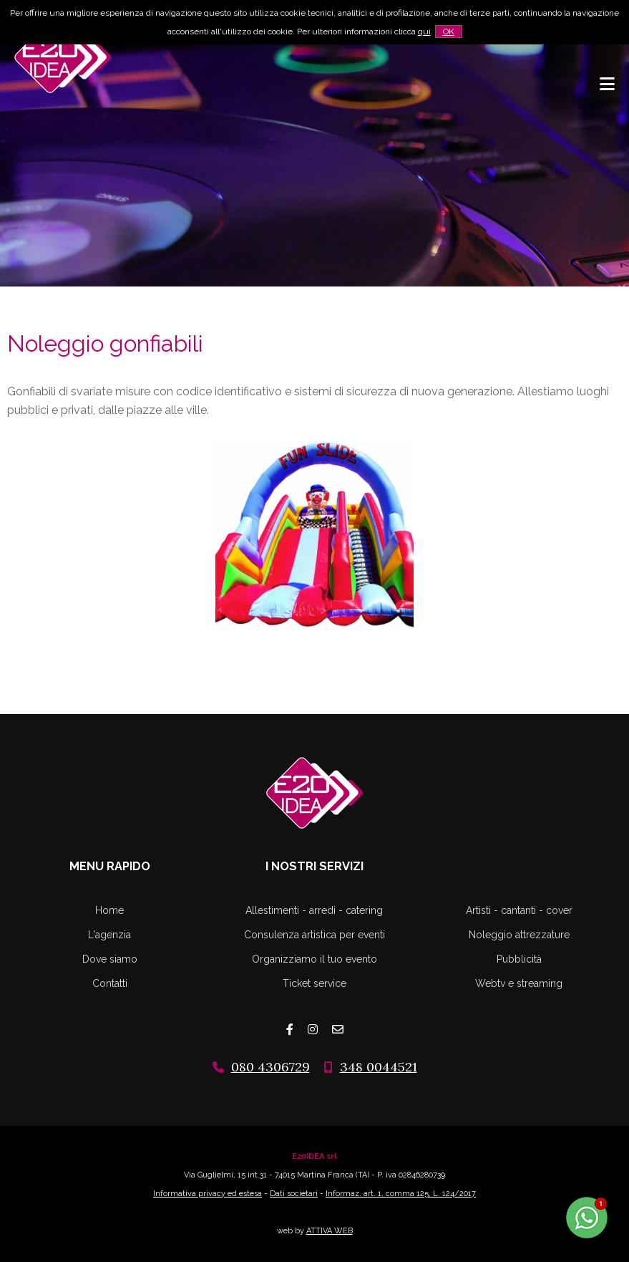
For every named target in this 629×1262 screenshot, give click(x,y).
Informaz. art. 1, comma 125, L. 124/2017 (401, 1193)
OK (448, 32)
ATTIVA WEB (329, 1230)
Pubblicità (519, 959)
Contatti (109, 983)
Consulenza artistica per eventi (314, 934)
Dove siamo (109, 959)
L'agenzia (109, 934)
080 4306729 (270, 1067)
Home (109, 910)
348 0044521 (378, 1067)
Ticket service (314, 983)
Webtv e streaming (518, 983)
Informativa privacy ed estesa (207, 1193)
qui (424, 32)
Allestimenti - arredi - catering (314, 910)
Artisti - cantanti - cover (519, 910)
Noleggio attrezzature (519, 934)
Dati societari (294, 1193)
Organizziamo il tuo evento (314, 959)
